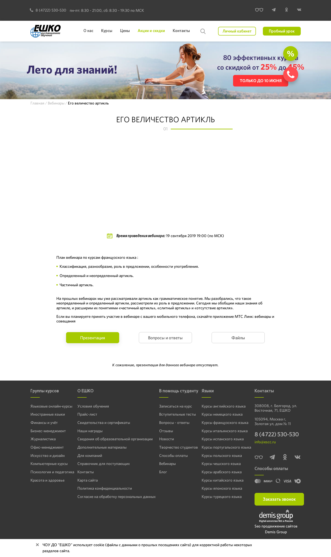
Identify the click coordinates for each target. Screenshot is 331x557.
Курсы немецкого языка (220, 414)
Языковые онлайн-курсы (48, 406)
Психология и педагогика (49, 471)
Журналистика (41, 439)
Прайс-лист (85, 414)
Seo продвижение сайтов (276, 527)
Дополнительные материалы (99, 447)
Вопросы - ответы (167, 422)
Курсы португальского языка (224, 447)
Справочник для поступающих (100, 463)
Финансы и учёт (42, 422)
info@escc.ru (265, 442)
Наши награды (88, 430)
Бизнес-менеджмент (46, 430)
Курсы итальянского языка (222, 430)
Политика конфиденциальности (101, 488)
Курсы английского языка (221, 406)
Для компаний (88, 455)
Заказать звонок (279, 500)
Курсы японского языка (220, 488)
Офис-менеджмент (45, 447)
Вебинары (161, 463)
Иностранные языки (45, 414)
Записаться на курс (168, 406)
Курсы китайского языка (220, 479)
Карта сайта (86, 479)
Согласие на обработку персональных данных (111, 496)
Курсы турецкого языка (219, 496)
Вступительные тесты (170, 414)
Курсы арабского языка (219, 471)
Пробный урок (282, 31)
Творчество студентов (171, 447)
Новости (160, 439)
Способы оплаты (166, 455)
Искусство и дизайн (45, 455)
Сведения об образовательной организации (110, 439)
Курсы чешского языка (219, 463)
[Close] (37, 545)
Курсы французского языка (222, 422)
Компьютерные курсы (47, 463)
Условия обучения (91, 406)
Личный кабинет (237, 31)
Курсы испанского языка (220, 439)
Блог (157, 471)
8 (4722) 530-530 (48, 10)
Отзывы (160, 430)
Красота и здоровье (45, 479)
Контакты (84, 471)
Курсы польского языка (219, 455)
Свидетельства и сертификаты (100, 422)
